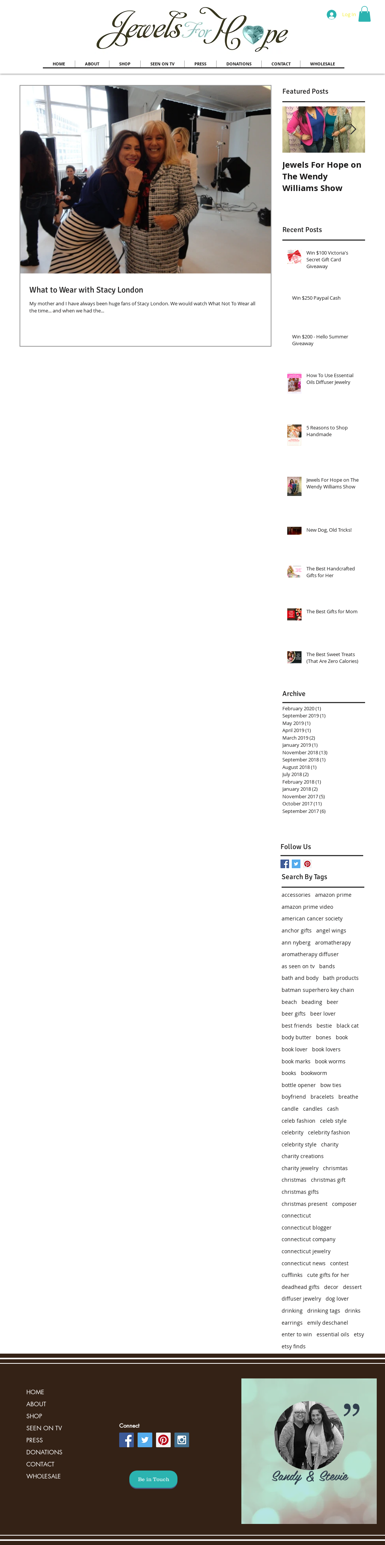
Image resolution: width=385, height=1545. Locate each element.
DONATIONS (44, 1452)
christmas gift (328, 1179)
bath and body (300, 977)
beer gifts (294, 1013)
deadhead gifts (301, 1286)
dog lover (337, 1298)
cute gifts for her (328, 1274)
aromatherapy (333, 942)
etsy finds (294, 1346)
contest (339, 1263)
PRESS (34, 1440)
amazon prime (333, 894)
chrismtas (335, 1168)
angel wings (331, 930)
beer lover (323, 1013)
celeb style (333, 1120)
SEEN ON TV (44, 1428)
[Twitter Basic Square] (296, 864)
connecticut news (304, 1263)
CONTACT (40, 1464)
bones (323, 1037)
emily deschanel (327, 1322)
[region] (309, 1451)
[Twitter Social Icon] (145, 1440)
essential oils (333, 1334)
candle (290, 1108)
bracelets (322, 1096)
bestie (324, 1025)
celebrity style (299, 1144)
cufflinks (292, 1274)
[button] (364, 14)
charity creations (303, 1156)
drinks (353, 1310)
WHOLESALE (43, 1476)
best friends (297, 1025)
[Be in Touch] (153, 1479)
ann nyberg (296, 942)
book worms (330, 1061)
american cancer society (312, 918)
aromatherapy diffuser (310, 954)
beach (289, 1001)
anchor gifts (297, 930)
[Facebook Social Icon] (126, 1440)
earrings (292, 1322)
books (289, 1072)
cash (333, 1108)
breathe (348, 1096)
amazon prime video (307, 906)
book (342, 1037)
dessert (352, 1286)
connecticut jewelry (306, 1251)
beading (312, 1001)
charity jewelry (300, 1168)
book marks (296, 1061)
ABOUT (36, 1404)
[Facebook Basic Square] (284, 864)
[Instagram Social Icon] (181, 1440)
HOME (35, 1392)
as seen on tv (298, 966)
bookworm (314, 1072)
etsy (359, 1334)
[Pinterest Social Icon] (307, 864)
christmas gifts (300, 1191)
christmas (294, 1179)
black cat (347, 1025)
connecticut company (308, 1239)
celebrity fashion (329, 1132)
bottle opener (299, 1085)
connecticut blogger (307, 1227)
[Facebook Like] (329, 826)
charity (329, 1144)
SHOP (34, 1416)
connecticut (296, 1215)
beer (332, 1001)
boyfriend (294, 1096)
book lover (295, 1049)
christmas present (304, 1203)
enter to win (297, 1334)
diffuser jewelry (301, 1298)
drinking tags (323, 1310)
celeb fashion (298, 1120)
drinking (292, 1310)
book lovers (326, 1049)
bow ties (330, 1085)
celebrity (292, 1132)
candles (313, 1108)
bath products (341, 977)
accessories (296, 894)
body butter (296, 1037)
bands (327, 966)
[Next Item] (353, 129)
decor (331, 1286)
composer (344, 1203)
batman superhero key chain (318, 989)
